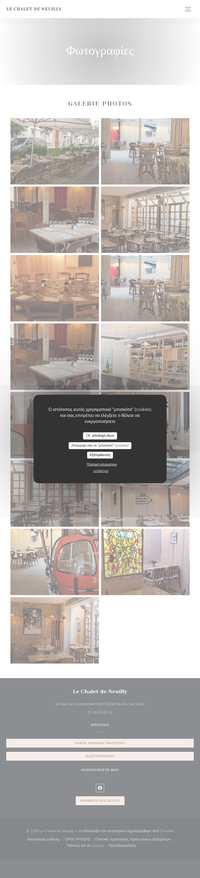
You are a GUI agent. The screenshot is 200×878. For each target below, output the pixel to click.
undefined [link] (100, 471)
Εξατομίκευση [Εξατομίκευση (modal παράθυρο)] (100, 455)
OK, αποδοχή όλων (100, 435)
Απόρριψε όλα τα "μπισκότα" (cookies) (99, 445)
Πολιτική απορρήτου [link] (102, 464)
